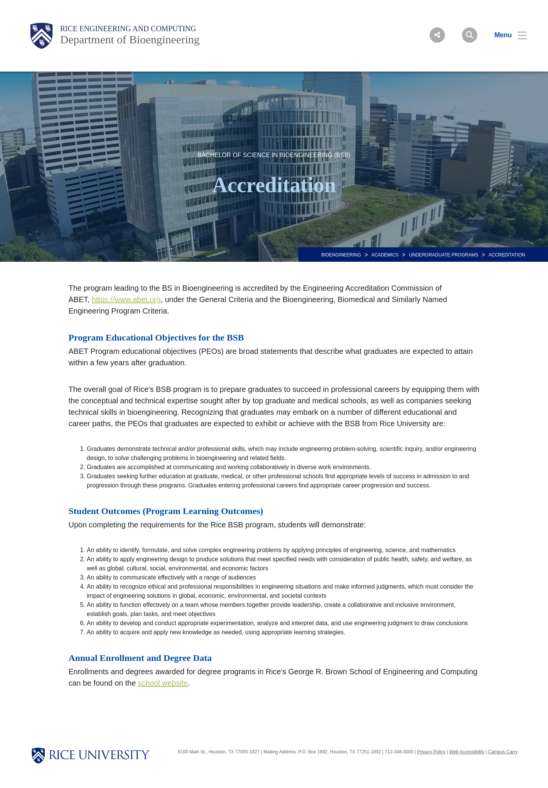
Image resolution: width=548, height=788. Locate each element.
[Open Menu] (506, 35)
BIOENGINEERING (341, 255)
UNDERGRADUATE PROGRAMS (443, 255)
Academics (384, 255)
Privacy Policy (431, 752)
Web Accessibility (466, 752)
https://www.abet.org (126, 299)
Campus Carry (503, 752)
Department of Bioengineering (130, 39)
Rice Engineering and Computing (128, 28)
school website (163, 683)
